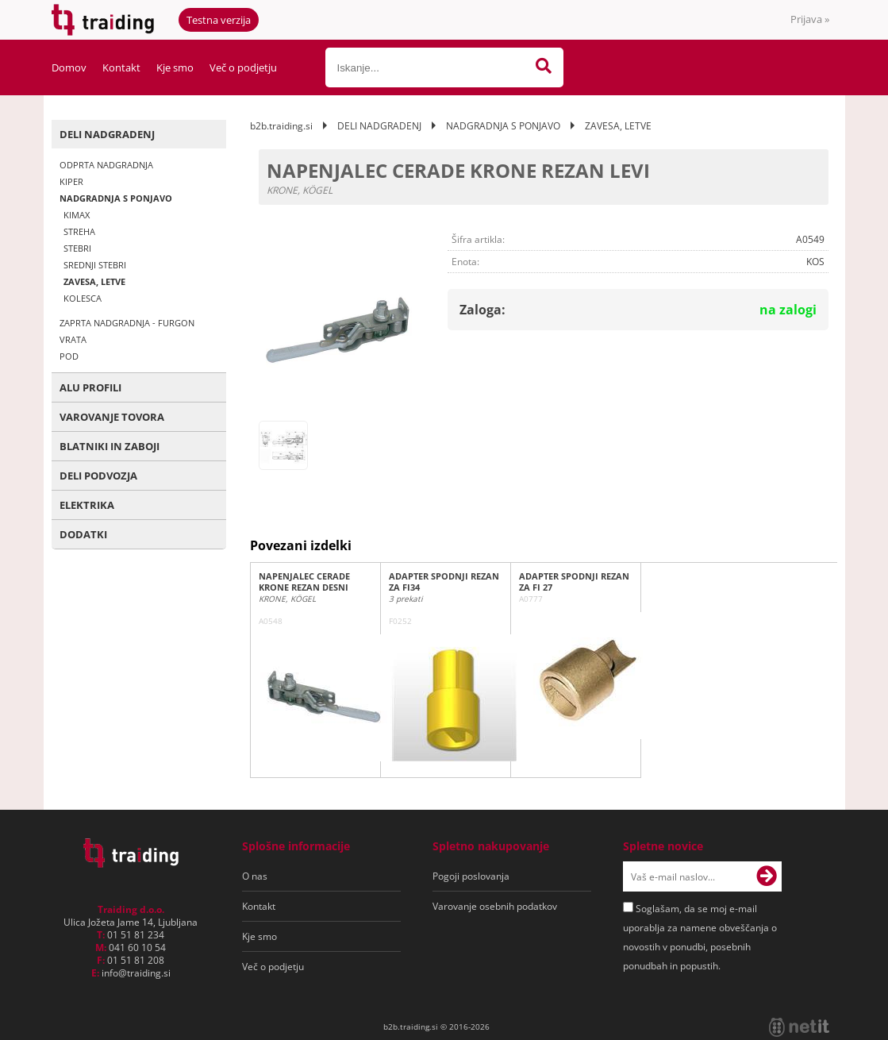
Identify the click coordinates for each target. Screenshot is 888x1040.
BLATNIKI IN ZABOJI (110, 446)
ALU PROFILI (90, 387)
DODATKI (83, 534)
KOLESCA (82, 298)
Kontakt (121, 67)
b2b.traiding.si (281, 126)
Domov (69, 67)
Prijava (809, 19)
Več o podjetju (243, 67)
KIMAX (76, 215)
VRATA (73, 339)
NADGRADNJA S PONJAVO (116, 198)
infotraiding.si (136, 973)
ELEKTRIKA (87, 505)
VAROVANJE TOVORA (112, 417)
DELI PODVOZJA (98, 475)
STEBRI (77, 248)
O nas (254, 876)
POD (69, 356)
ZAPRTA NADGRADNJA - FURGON (127, 323)
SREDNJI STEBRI (94, 265)
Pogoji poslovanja (470, 876)
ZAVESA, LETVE (94, 281)
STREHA (79, 231)
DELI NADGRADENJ (107, 134)
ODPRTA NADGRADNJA (106, 165)
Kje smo (175, 67)
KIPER (71, 181)
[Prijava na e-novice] (767, 876)
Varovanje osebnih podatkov (494, 906)
